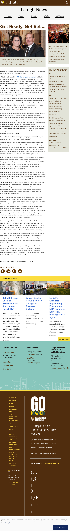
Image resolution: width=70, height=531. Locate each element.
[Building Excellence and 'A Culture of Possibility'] (11, 287)
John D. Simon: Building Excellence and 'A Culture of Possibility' (10, 303)
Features (8, 16)
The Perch (12, 398)
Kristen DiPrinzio (8, 352)
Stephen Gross (8, 365)
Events (34, 16)
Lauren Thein (7, 362)
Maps (11, 404)
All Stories (60, 16)
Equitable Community (13, 444)
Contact (12, 406)
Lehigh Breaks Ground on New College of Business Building (34, 303)
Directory (12, 401)
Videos (21, 16)
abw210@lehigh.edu (34, 363)
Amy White (30, 358)
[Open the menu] (67, 3)
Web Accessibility (13, 415)
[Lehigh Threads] (34, 512)
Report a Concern (12, 464)
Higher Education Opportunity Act (13, 437)
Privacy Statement (10, 523)
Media (46, 16)
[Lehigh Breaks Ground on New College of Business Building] (35, 287)
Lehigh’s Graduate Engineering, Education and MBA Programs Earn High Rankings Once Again (57, 307)
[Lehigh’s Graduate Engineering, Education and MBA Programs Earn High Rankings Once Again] (58, 287)
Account (12, 424)
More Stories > (64, 339)
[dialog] (35, 524)
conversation (50, 463)
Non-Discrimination (14, 449)
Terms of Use (13, 427)
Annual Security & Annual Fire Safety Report (13, 456)
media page (31, 354)
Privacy (12, 429)
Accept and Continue (60, 527)
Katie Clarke (7, 369)
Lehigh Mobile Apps (13, 420)
